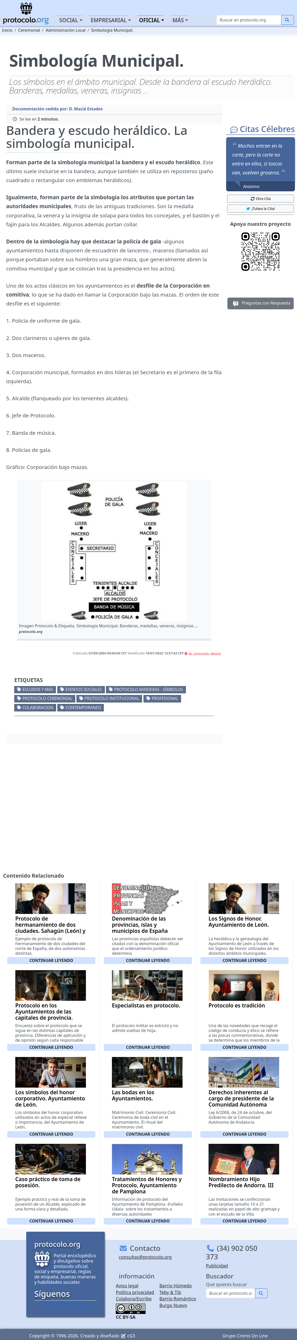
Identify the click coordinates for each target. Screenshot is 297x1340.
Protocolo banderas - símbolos (148, 689)
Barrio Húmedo (175, 1286)
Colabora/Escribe (133, 1299)
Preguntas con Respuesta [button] (261, 303)
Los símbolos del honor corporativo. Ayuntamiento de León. (50, 1098)
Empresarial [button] (109, 20)
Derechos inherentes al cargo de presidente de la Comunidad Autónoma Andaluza (241, 1101)
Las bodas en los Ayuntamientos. (133, 1095)
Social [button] (68, 20)
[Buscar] (248, 20)
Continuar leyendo (51, 960)
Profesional (165, 698)
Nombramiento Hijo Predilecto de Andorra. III (241, 1182)
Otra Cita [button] (260, 198)
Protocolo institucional (112, 698)
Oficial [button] (149, 20)
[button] (114, 551)
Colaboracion (37, 707)
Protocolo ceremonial (47, 698)
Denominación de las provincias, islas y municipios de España (140, 924)
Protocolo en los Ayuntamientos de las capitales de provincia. (44, 1011)
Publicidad (217, 1266)
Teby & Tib (170, 1292)
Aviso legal (127, 1286)
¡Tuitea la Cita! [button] (260, 208)
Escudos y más (37, 689)
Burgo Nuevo (173, 1305)
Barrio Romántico (177, 1299)
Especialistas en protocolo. (146, 1005)
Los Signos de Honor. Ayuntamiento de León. (239, 921)
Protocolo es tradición (237, 1005)
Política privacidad (135, 1292)
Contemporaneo (83, 707)
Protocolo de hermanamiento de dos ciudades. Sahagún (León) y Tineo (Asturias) (50, 928)
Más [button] (178, 20)
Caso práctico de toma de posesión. (48, 1182)
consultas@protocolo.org (145, 1257)
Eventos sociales (84, 689)
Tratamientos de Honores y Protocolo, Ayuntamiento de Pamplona (147, 1185)
